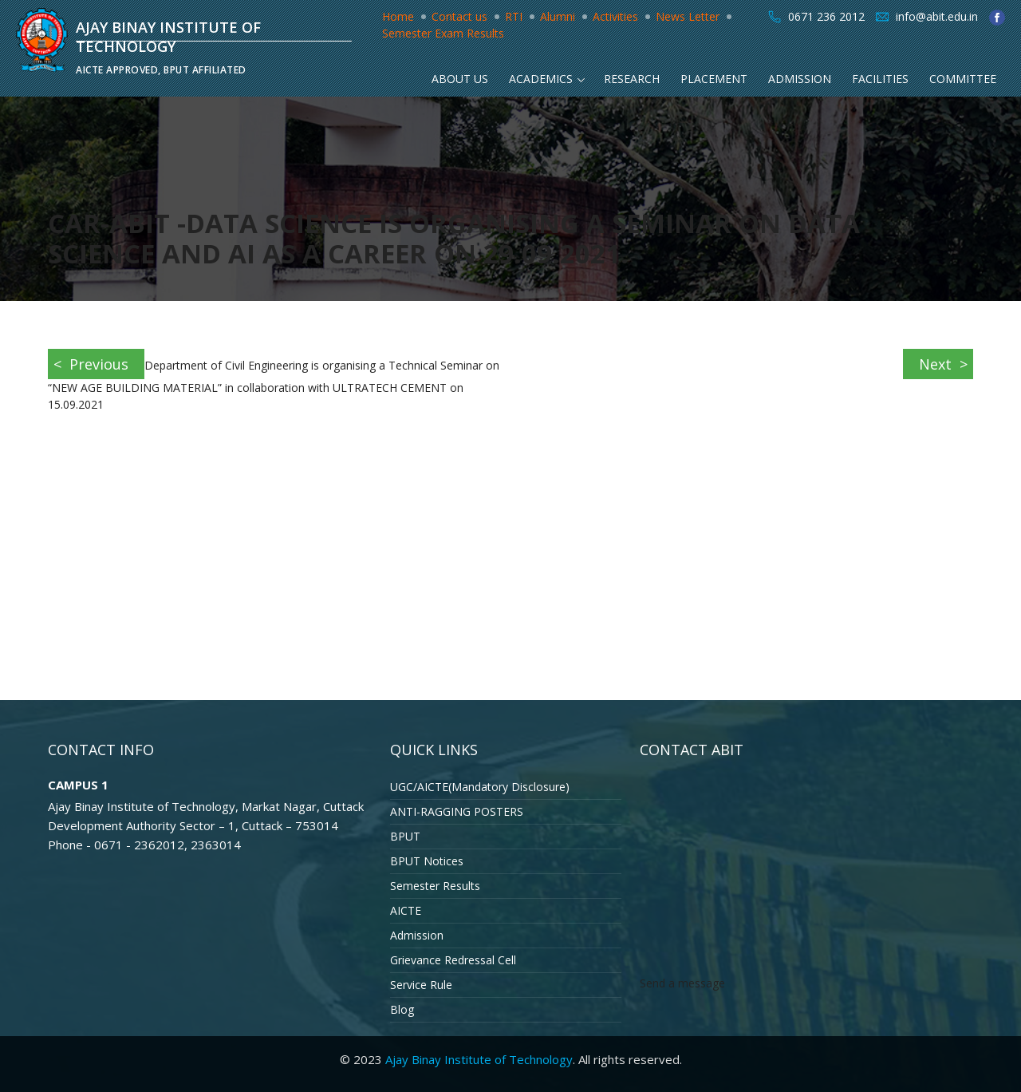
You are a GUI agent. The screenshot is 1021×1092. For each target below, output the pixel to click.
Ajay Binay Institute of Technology (479, 1059)
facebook (997, 18)
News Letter (687, 16)
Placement (713, 78)
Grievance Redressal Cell (453, 959)
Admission (799, 78)
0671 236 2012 (826, 16)
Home (398, 16)
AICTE (405, 910)
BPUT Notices (426, 860)
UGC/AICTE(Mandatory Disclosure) (480, 786)
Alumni (557, 16)
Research (632, 78)
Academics (541, 78)
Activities (615, 16)
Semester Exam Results (443, 33)
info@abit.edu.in (937, 16)
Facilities (880, 78)
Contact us (459, 16)
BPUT (405, 836)
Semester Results (435, 885)
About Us (460, 78)
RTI (513, 16)
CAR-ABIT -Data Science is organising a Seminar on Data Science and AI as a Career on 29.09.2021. (454, 238)
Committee (962, 78)
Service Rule (421, 984)
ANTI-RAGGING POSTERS (456, 811)
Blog (402, 1009)
